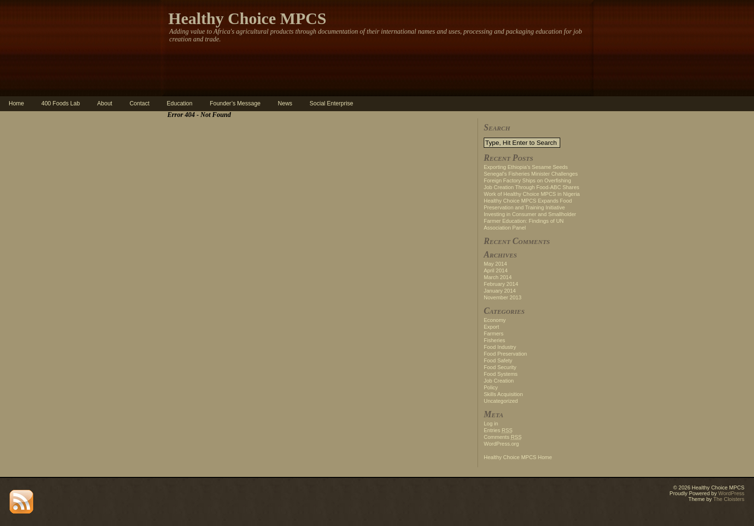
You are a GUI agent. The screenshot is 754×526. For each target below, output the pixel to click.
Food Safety (498, 360)
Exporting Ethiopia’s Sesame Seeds (526, 167)
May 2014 (495, 264)
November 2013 (502, 297)
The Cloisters (728, 499)
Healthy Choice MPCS (247, 18)
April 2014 (496, 270)
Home (16, 103)
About (104, 103)
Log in (491, 423)
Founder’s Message (235, 103)
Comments (503, 437)
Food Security (500, 367)
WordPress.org (501, 444)
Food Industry (500, 347)
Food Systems (500, 374)
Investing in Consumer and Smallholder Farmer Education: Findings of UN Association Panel (530, 221)
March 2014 (498, 277)
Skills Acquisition (503, 394)
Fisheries (494, 340)
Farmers (493, 333)
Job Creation (499, 381)
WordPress (731, 493)
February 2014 (501, 284)
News (285, 103)
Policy (491, 387)
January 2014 (500, 291)
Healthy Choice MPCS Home (518, 457)
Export (491, 327)
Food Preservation (505, 354)
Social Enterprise (331, 103)
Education (179, 103)
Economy (495, 320)
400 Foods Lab (60, 103)
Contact (139, 103)
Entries (498, 430)
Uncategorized (501, 401)
